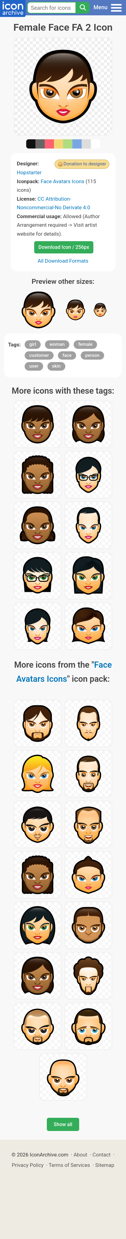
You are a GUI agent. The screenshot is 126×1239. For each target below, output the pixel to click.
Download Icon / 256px (64, 247)
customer (39, 355)
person (92, 355)
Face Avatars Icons (62, 181)
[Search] (82, 8)
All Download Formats (63, 261)
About (80, 1155)
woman (57, 344)
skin (56, 366)
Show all (63, 1124)
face (67, 355)
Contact (101, 1155)
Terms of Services (69, 1165)
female (85, 344)
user (33, 366)
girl (32, 344)
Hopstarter (29, 172)
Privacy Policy (27, 1165)
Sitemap (104, 1165)
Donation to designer (84, 164)
